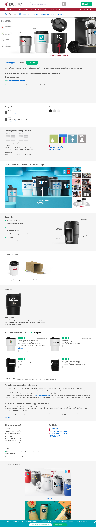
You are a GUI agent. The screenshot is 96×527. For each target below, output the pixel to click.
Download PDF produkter (56, 147)
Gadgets (6, 519)
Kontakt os (82, 9)
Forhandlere (42, 514)
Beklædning (58, 9)
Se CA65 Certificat (54, 430)
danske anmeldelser (28, 379)
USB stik (19, 9)
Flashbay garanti (43, 512)
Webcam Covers (8, 512)
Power (6, 510)
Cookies (59, 509)
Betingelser (60, 507)
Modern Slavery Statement (63, 510)
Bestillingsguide (43, 507)
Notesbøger (47, 9)
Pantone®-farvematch (27, 509)
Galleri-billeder (26, 14)
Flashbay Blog (79, 507)
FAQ (41, 510)
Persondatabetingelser (63, 512)
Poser (52, 9)
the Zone (7, 417)
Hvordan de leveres (44, 14)
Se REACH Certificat (55, 435)
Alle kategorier (10, 9)
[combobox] (46, 4)
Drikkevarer (25, 9)
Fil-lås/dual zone (25, 512)
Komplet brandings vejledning (57, 146)
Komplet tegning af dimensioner (58, 149)
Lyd (5, 517)
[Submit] (32, 4)
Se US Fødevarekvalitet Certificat (58, 433)
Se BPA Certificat (54, 428)
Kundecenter (43, 509)
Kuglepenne (40, 9)
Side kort (42, 515)
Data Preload (25, 507)
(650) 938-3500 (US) (87, 525)
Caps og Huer (8, 515)
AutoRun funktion (26, 510)
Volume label (25, 514)
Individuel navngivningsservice (42, 395)
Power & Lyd (32, 9)
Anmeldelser (61, 14)
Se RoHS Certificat (55, 437)
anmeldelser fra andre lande (46, 379)
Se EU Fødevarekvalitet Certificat (58, 431)
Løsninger (53, 14)
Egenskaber (35, 14)
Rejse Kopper (10, 63)
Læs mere (79, 68)
